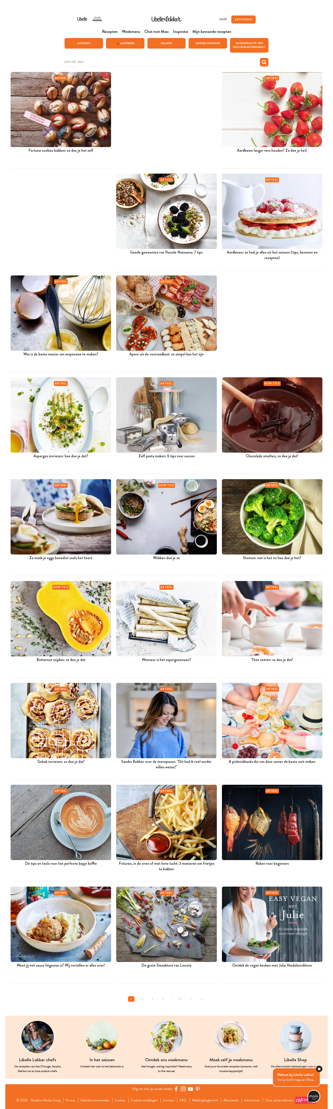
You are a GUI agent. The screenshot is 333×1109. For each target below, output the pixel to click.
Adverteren (252, 1100)
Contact (168, 1100)
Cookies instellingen (144, 1100)
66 (180, 999)
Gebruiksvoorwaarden (94, 1100)
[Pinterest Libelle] (197, 1088)
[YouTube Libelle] (190, 1088)
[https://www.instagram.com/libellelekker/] (183, 1088)
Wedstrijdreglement (205, 1100)
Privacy (70, 1100)
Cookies (120, 1100)
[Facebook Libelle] (176, 1088)
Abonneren (231, 1100)
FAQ (182, 1100)
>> (201, 999)
